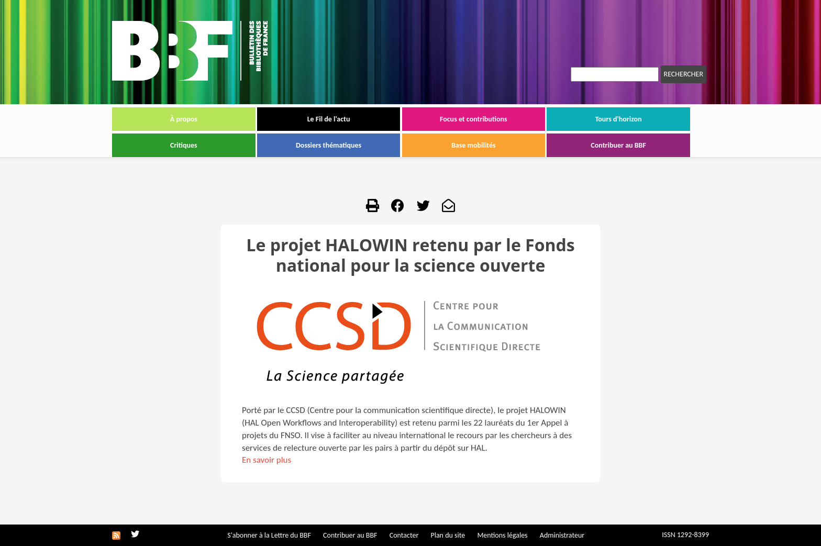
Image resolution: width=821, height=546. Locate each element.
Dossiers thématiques (328, 145)
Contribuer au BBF (618, 145)
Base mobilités (473, 145)
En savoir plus (266, 459)
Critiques (183, 145)
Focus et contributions (473, 119)
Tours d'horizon (618, 119)
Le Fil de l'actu (328, 119)
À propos (183, 119)
